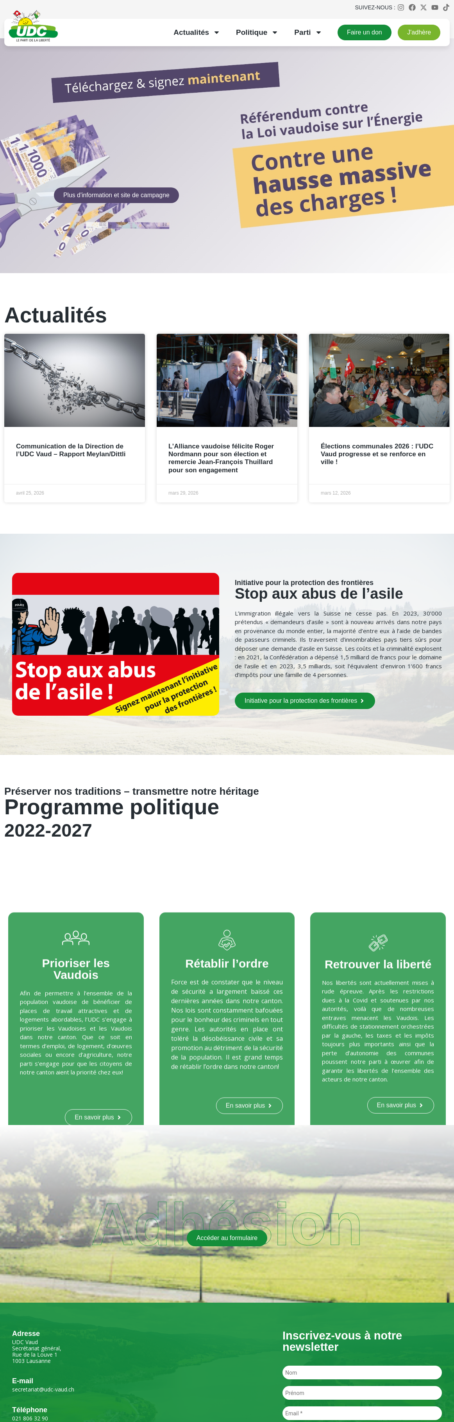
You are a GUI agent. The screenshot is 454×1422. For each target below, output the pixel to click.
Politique (257, 32)
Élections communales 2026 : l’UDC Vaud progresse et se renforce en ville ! (377, 454)
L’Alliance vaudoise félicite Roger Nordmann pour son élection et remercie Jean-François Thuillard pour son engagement (221, 458)
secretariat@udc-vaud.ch (43, 1389)
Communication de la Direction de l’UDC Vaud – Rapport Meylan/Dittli (71, 450)
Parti (308, 32)
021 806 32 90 (30, 1418)
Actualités (196, 32)
